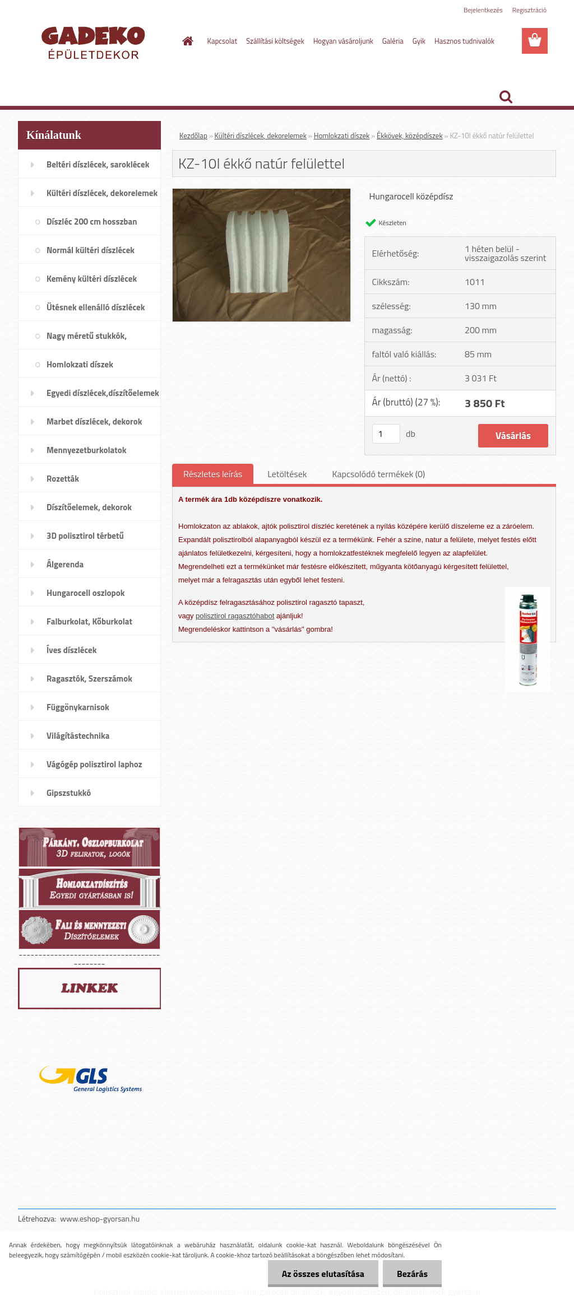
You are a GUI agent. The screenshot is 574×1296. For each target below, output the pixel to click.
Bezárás (412, 1273)
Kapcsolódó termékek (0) (378, 474)
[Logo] (95, 41)
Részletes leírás (212, 474)
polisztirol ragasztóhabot (235, 616)
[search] (506, 97)
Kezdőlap (193, 135)
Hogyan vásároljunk (343, 40)
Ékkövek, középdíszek (410, 135)
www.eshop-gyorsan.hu (100, 1218)
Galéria (393, 40)
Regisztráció (529, 9)
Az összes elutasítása (323, 1273)
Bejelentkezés (483, 9)
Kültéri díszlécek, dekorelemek (261, 135)
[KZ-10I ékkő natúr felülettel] (261, 193)
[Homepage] (186, 41)
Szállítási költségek (275, 40)
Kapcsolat (222, 40)
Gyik (419, 40)
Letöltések (287, 474)
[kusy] (386, 434)
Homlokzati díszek (342, 135)
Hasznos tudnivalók (464, 40)
